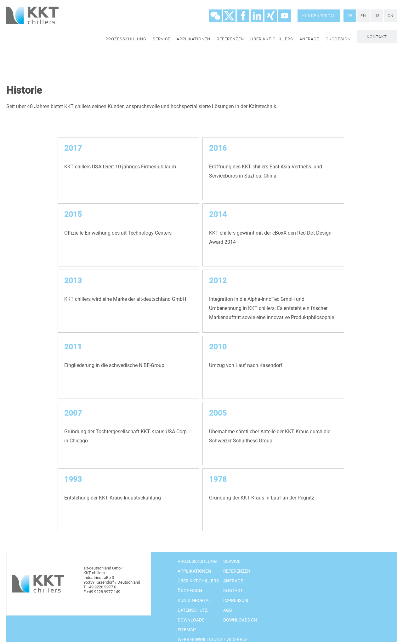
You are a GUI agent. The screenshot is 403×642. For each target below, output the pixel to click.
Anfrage (309, 39)
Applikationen (193, 39)
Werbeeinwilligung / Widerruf (213, 639)
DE (350, 16)
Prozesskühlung (125, 39)
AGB (227, 610)
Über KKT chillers (271, 39)
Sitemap (187, 629)
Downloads (191, 619)
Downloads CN (240, 619)
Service (161, 39)
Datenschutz (192, 610)
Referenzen (230, 39)
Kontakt (377, 36)
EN (363, 16)
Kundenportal (318, 16)
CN (391, 16)
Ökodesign (338, 39)
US (377, 16)
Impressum (235, 600)
